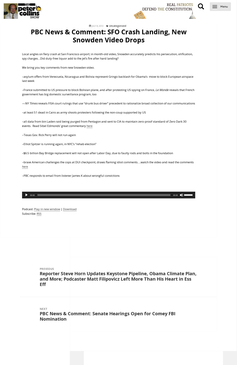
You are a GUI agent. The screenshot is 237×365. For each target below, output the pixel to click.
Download (70, 209)
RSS (39, 214)
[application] (108, 195)
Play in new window (47, 209)
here (89, 126)
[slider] (103, 195)
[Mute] (181, 195)
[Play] (26, 195)
